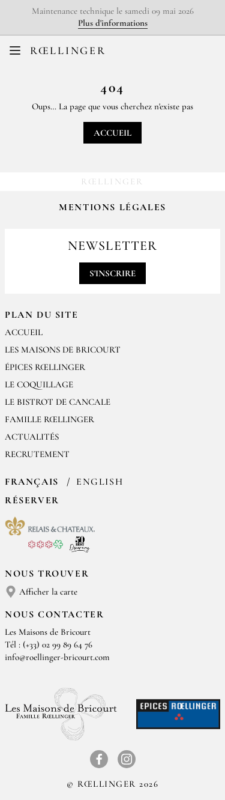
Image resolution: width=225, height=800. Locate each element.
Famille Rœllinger (49, 419)
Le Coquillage (39, 384)
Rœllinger (68, 50)
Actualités (32, 436)
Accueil (112, 132)
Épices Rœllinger (45, 367)
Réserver (32, 500)
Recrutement (37, 454)
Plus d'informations (113, 22)
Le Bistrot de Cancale (57, 401)
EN (122, 53)
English (99, 482)
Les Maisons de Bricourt (63, 349)
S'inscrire (112, 273)
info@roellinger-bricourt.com (57, 657)
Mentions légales (112, 207)
